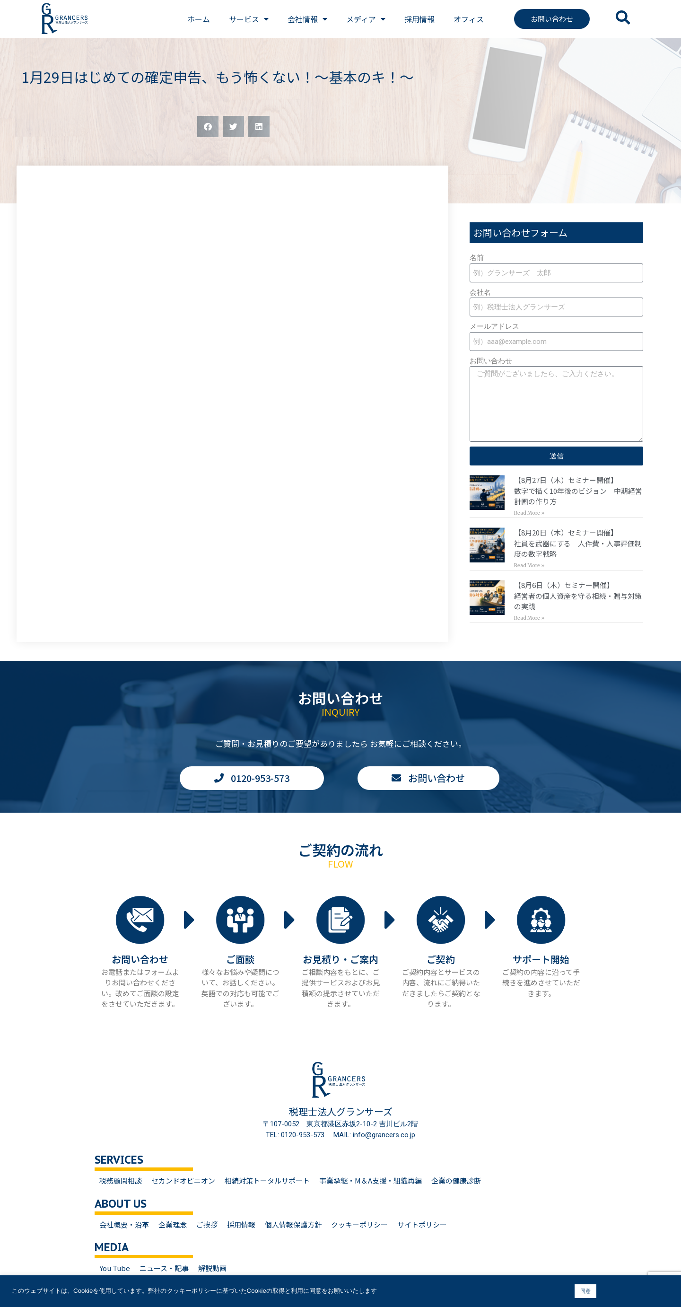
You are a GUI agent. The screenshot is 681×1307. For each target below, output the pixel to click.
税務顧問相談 (120, 1180)
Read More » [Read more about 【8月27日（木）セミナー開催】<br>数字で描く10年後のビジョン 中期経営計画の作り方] (529, 513)
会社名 (480, 292)
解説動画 (212, 1268)
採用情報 (419, 19)
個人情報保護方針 (293, 1224)
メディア (365, 18)
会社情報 (307, 18)
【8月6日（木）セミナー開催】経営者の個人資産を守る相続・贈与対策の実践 (578, 595)
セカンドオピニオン (183, 1180)
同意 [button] (585, 1291)
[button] (207, 126)
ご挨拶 (207, 1224)
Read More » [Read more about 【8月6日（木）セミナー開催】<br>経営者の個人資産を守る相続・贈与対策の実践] (529, 618)
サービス (249, 18)
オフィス (469, 19)
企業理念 (172, 1224)
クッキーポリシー (359, 1224)
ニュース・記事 (164, 1268)
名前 (477, 258)
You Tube (114, 1268)
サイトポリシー (422, 1224)
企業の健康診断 (456, 1180)
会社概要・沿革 (124, 1224)
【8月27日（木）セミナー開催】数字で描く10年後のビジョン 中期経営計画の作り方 (578, 490)
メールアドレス (494, 326)
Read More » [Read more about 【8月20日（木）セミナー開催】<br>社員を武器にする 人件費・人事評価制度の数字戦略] (529, 565)
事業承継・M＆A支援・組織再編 (370, 1180)
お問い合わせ (491, 361)
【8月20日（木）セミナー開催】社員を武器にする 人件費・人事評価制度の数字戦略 (578, 543)
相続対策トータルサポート (267, 1180)
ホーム (198, 19)
